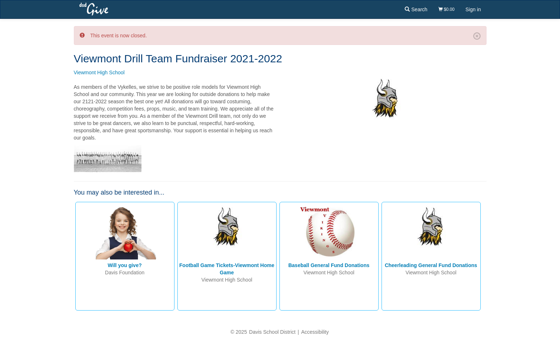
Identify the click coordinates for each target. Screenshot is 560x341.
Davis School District (272, 332)
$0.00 (446, 9)
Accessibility (315, 332)
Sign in (473, 9)
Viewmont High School (99, 72)
